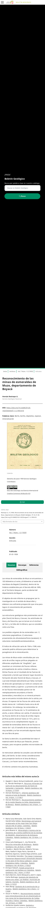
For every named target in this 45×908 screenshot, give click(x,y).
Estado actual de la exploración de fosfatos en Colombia (20, 869)
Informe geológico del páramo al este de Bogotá (22, 794)
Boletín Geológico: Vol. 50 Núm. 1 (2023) (21, 827)
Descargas (22, 565)
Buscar (22, 196)
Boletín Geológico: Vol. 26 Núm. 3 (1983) (22, 845)
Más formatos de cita (10, 521)
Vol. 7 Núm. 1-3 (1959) (25, 371)
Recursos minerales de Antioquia (19, 844)
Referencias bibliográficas (27, 567)
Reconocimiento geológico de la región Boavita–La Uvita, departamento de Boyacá (24, 802)
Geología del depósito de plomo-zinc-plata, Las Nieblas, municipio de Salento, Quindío (23, 879)
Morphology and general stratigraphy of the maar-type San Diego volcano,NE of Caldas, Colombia (23, 823)
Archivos (12, 371)
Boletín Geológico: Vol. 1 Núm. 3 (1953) (23, 871)
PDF (23, 502)
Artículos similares (11, 814)
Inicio (5, 371)
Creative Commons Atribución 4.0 (18, 493)
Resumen (11, 565)
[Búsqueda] (23, 188)
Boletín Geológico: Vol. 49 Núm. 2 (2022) (20, 864)
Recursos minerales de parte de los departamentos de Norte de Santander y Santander (24, 785)
